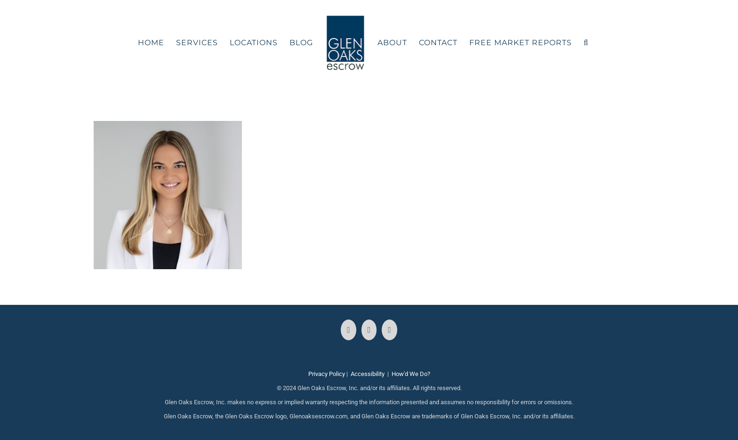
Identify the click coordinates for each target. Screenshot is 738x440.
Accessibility (368, 373)
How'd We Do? (411, 373)
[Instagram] (369, 330)
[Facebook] (348, 330)
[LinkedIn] (389, 330)
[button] (586, 43)
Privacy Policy (326, 373)
